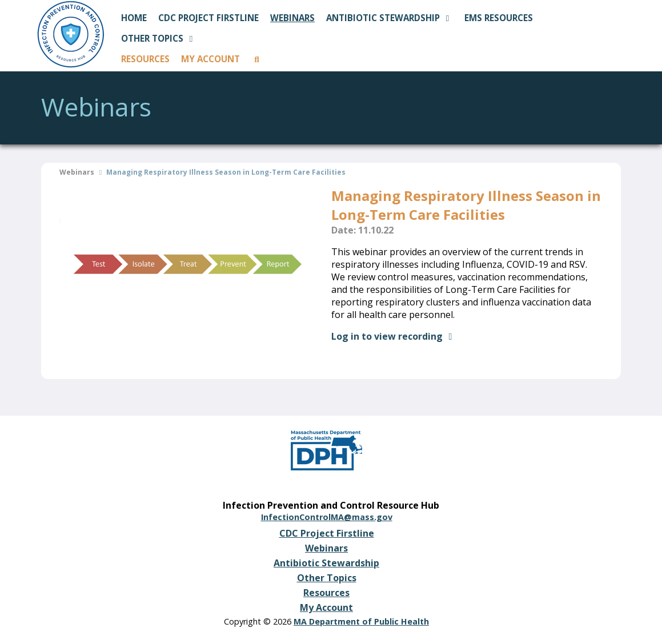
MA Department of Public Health (361, 621)
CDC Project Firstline (326, 533)
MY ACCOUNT (210, 59)
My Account (326, 607)
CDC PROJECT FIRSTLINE (208, 17)
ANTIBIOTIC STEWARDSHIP (389, 17)
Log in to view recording (393, 336)
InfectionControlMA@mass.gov (326, 517)
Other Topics (326, 577)
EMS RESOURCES (498, 17)
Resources (326, 592)
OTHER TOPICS (158, 38)
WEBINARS (292, 17)
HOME (134, 17)
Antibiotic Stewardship (326, 563)
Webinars (76, 172)
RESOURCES (145, 59)
